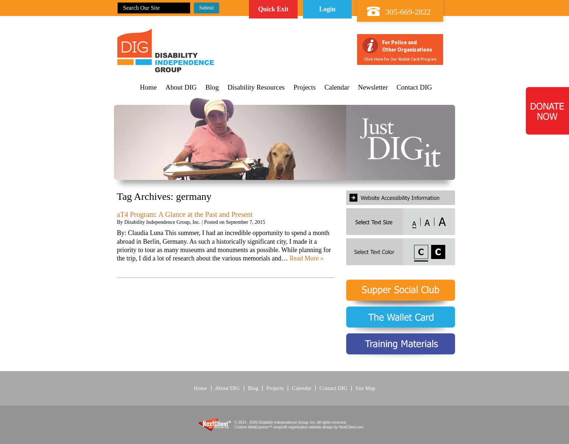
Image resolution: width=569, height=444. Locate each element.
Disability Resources (256, 87)
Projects (305, 87)
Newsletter (373, 87)
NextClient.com (351, 427)
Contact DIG (414, 87)
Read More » (307, 258)
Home (148, 87)
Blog (212, 87)
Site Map (365, 388)
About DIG (181, 87)
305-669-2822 (408, 11)
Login (327, 9)
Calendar (336, 87)
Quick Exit (273, 9)
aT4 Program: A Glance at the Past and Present (185, 214)
